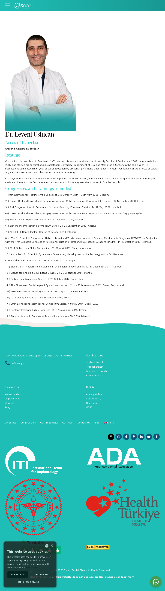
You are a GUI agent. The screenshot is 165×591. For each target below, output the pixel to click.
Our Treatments (49, 422)
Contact (9, 402)
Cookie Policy (93, 398)
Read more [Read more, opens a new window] (31, 567)
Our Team (67, 422)
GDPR (89, 407)
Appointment (12, 398)
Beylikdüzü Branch (96, 370)
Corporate (10, 422)
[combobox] (47, 546)
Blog (7, 407)
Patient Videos (13, 394)
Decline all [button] (42, 574)
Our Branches (28, 422)
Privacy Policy (94, 394)
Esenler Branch (94, 375)
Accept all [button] (17, 574)
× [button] (51, 545)
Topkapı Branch (94, 366)
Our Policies (92, 402)
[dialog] (30, 564)
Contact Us (84, 422)
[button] (155, 581)
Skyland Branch (95, 362)
